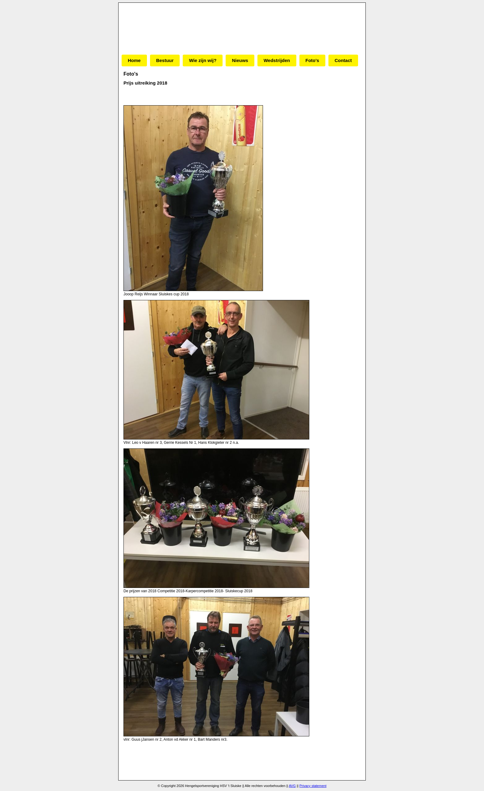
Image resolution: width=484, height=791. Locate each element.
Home (134, 60)
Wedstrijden (277, 60)
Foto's (312, 60)
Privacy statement (312, 786)
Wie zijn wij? (202, 60)
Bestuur (165, 60)
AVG (292, 786)
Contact (343, 60)
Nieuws (240, 60)
